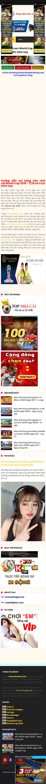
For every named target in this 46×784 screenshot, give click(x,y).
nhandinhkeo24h (15, 213)
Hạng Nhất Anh (14, 720)
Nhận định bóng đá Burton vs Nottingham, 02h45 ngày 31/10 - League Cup (29, 748)
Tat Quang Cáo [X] (39, 757)
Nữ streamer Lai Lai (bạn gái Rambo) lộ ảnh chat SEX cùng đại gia (22, 463)
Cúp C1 (10, 706)
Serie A (10, 717)
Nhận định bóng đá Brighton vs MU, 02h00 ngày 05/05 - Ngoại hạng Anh (29, 411)
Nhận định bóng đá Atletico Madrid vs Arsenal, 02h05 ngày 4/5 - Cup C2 (29, 434)
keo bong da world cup (16, 224)
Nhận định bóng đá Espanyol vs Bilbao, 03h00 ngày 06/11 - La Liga (29, 398)
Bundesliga (13, 715)
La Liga (10, 712)
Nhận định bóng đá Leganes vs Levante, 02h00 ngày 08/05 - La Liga (28, 422)
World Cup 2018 (15, 723)
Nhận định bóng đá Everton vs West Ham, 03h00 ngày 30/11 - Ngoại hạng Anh (27, 445)
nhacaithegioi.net (24, 690)
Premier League (15, 709)
